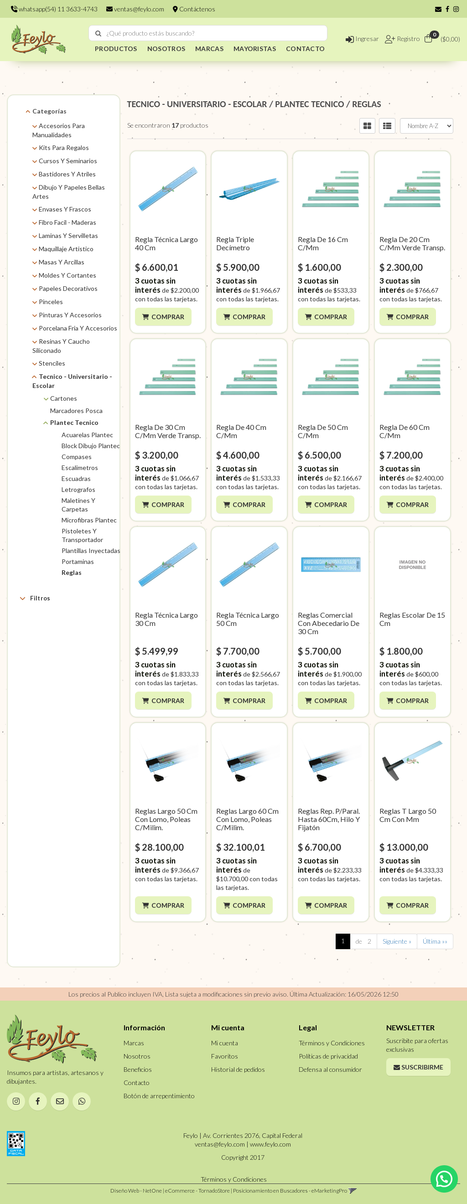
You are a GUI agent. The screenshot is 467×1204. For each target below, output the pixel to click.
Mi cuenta (224, 1043)
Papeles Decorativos (68, 288)
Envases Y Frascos (65, 209)
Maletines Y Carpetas (78, 504)
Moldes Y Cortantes (67, 275)
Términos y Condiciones (332, 1043)
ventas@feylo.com (135, 9)
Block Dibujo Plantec (91, 446)
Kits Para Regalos (64, 147)
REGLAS (366, 103)
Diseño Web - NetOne (136, 1190)
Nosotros (137, 1056)
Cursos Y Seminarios (68, 161)
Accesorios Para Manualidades (58, 130)
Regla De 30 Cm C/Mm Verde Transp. (168, 431)
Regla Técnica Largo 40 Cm (166, 243)
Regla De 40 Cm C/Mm (241, 431)
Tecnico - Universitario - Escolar (72, 380)
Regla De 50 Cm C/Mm (323, 431)
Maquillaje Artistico (66, 249)
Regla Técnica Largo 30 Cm (166, 618)
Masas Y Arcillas (61, 262)
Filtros (35, 598)
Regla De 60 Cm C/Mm (404, 431)
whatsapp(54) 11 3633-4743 (54, 9)
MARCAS (209, 48)
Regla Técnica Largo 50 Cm (247, 618)
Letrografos (78, 489)
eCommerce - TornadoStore (197, 1190)
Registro (407, 38)
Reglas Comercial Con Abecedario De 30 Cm (328, 623)
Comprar (167, 316)
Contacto (137, 1082)
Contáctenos (194, 9)
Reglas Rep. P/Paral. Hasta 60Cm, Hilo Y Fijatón (329, 819)
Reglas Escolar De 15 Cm (412, 618)
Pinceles (51, 301)
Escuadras (76, 478)
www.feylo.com (270, 1144)
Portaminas (78, 561)
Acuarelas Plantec (87, 435)
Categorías (49, 111)
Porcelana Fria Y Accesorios (78, 328)
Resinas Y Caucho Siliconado (61, 345)
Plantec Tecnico (74, 422)
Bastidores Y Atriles (67, 174)
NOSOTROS (166, 48)
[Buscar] (98, 33)
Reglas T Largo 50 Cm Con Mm (407, 814)
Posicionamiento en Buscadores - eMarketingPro (290, 1190)
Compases (77, 456)
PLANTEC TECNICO (309, 103)
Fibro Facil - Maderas (67, 222)
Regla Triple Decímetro (235, 243)
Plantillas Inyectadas (91, 550)
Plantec (53, 634)
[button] (438, 9)
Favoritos (224, 1056)
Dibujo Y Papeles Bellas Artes (68, 191)
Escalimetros (80, 467)
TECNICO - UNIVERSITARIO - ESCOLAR (197, 103)
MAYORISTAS (255, 48)
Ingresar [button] (362, 38)
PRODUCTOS (116, 48)
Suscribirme (418, 1067)
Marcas (41, 619)
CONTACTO (305, 48)
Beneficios (138, 1069)
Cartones (63, 398)
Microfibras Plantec (89, 520)
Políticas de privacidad (328, 1056)
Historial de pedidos (238, 1069)
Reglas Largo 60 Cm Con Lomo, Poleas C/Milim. (247, 819)
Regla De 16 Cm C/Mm (323, 243)
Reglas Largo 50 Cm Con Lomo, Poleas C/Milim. (166, 819)
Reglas (72, 572)
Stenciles (52, 363)
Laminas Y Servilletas (68, 235)
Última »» (435, 941)
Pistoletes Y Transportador (82, 535)
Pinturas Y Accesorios (70, 315)
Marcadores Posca (76, 410)
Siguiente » (397, 941)
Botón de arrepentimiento (159, 1096)
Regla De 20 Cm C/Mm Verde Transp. (412, 243)
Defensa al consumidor (330, 1069)
